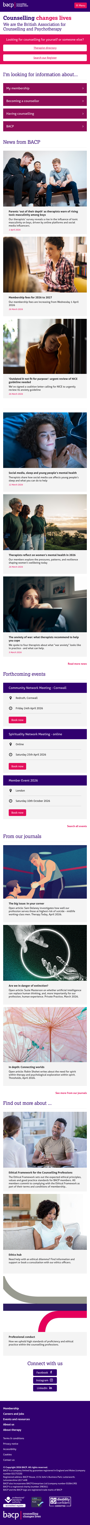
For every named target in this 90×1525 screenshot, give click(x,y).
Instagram (44, 1380)
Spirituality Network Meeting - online (35, 734)
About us (8, 1424)
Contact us (9, 1459)
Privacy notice (10, 1443)
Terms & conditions (13, 1438)
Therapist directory (45, 47)
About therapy (12, 1429)
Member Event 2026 (23, 780)
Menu (80, 5)
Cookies (7, 1454)
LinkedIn (44, 1388)
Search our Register (45, 57)
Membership (11, 1408)
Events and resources (16, 1419)
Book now (17, 720)
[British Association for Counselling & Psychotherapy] (15, 5)
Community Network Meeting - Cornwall (37, 688)
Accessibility (9, 1449)
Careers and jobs (13, 1413)
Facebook (44, 1372)
